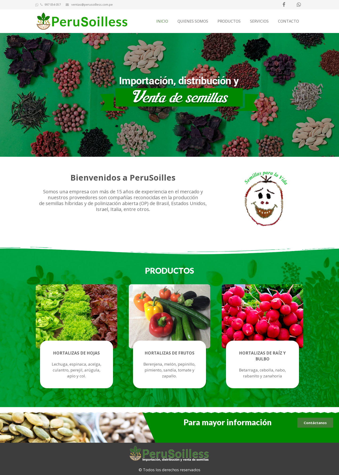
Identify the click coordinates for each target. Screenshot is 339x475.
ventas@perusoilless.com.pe (92, 4)
